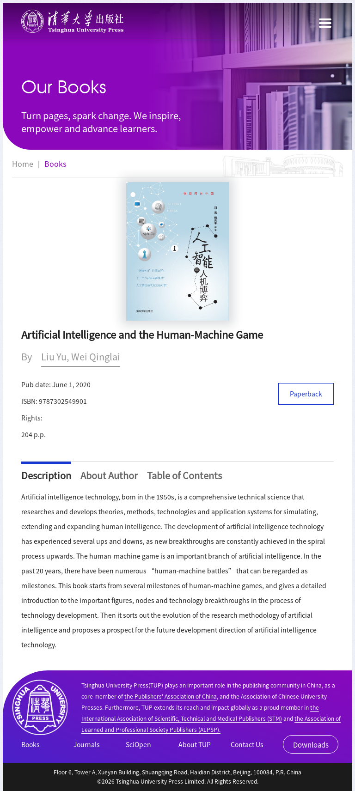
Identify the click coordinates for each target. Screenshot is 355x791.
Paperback (306, 393)
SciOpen (138, 744)
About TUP (194, 744)
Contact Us (247, 744)
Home (22, 163)
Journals (86, 744)
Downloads (311, 744)
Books (55, 163)
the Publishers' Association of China (170, 696)
